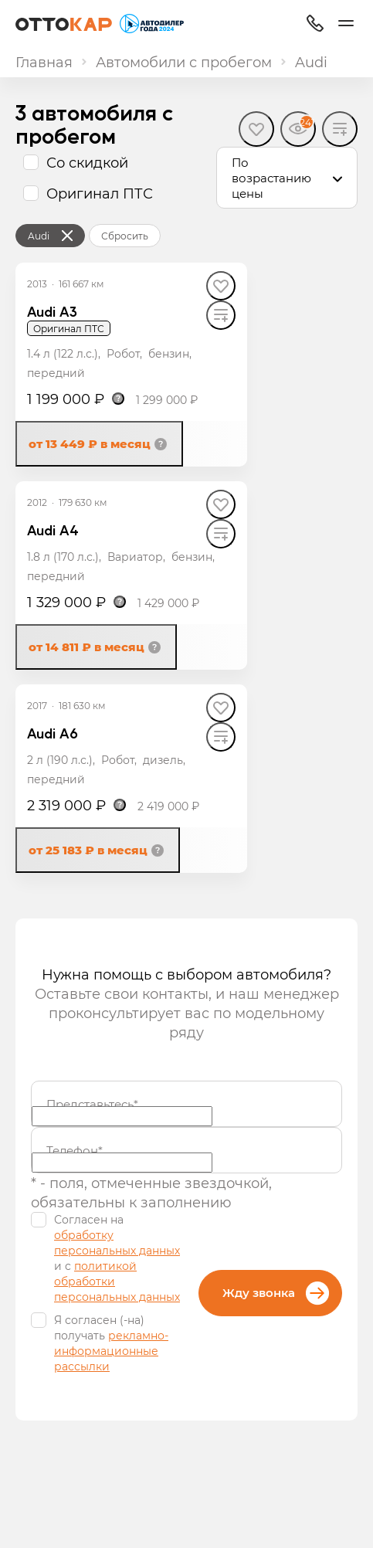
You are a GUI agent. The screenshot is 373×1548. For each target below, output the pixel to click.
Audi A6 (52, 733)
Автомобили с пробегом (184, 62)
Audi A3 (52, 311)
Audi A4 (53, 529)
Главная (44, 62)
